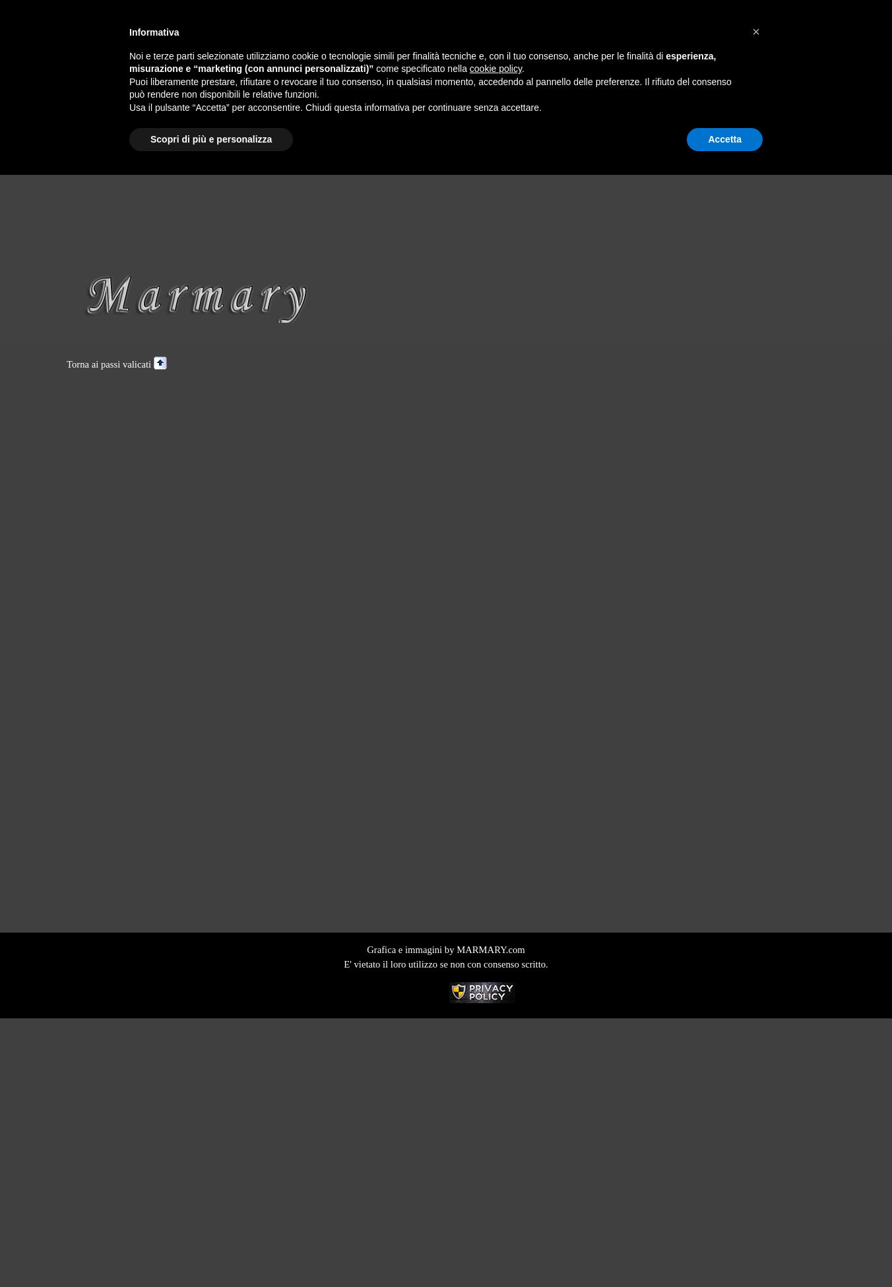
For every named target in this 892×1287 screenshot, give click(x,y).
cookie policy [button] (496, 68)
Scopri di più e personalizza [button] (211, 139)
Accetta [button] (725, 139)
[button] (756, 31)
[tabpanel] (446, 364)
